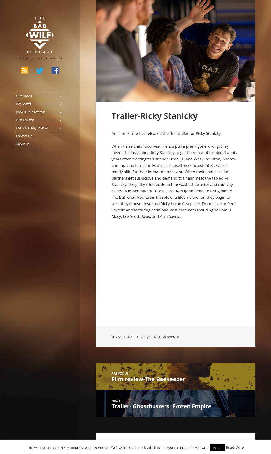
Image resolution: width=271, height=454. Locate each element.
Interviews (23, 104)
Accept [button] (218, 448)
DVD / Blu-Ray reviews (32, 128)
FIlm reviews (25, 120)
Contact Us (24, 136)
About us (22, 144)
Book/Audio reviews (30, 112)
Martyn (145, 337)
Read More (235, 447)
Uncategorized (168, 337)
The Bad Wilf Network (33, 22)
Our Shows (24, 96)
